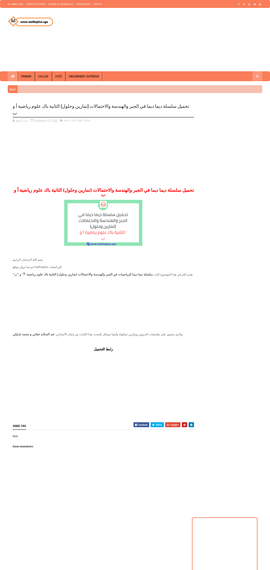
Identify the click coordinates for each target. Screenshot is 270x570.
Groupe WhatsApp (107, 532)
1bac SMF (205, 246)
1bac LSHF (233, 239)
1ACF (203, 239)
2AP (217, 246)
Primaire (26, 76)
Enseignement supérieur (84, 76)
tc (225, 274)
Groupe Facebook (106, 537)
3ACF (231, 253)
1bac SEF (247, 239)
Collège (43, 76)
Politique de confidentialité (60, 4)
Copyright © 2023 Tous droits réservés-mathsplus (42, 565)
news (203, 274)
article (222, 260)
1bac (221, 239)
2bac (67, 120)
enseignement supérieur (228, 267)
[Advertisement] (190, 39)
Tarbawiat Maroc (106, 542)
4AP (249, 253)
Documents (206, 267)
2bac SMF (76, 120)
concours (246, 260)
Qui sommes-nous (15, 4)
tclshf (233, 274)
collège (233, 260)
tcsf (242, 274)
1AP (212, 239)
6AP (212, 260)
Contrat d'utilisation (35, 4)
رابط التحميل (102, 353)
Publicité (97, 4)
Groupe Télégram (106, 528)
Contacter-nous (83, 4)
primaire (215, 274)
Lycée (58, 76)
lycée (87, 120)
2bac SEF (238, 246)
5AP (203, 260)
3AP (240, 253)
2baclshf (220, 253)
